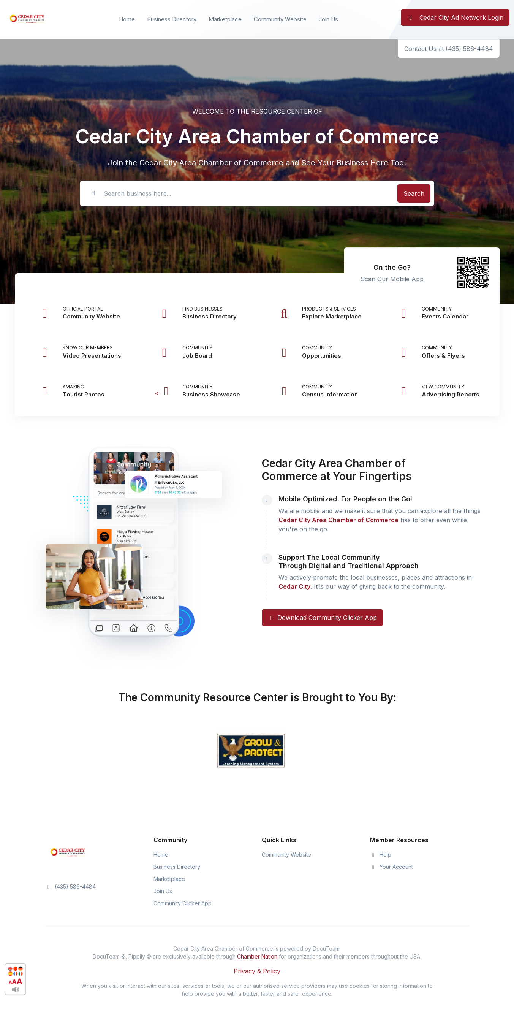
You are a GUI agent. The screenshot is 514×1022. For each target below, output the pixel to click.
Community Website (280, 19)
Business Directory (171, 19)
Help (381, 854)
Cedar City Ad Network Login (455, 17)
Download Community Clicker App (322, 617)
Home (127, 19)
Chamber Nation (257, 956)
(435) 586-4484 (70, 886)
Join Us (328, 19)
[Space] (68, 852)
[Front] (27, 19)
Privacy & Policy (257, 971)
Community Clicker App (182, 903)
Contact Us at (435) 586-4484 (448, 48)
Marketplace (225, 19)
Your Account (391, 867)
